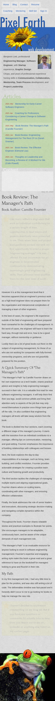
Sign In (43, 11)
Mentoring (20, 11)
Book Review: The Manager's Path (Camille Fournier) (27, 127)
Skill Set (33, 11)
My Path (25, 197)
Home (6, 4)
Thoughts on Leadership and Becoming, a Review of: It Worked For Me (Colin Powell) (25, 159)
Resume (35, 4)
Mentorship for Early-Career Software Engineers (23, 105)
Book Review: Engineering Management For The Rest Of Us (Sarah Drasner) (24, 138)
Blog (14, 4)
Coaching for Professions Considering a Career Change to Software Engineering (25, 116)
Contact (24, 4)
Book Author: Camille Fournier (26, 196)
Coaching (7, 11)
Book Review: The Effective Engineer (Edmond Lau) (23, 149)
